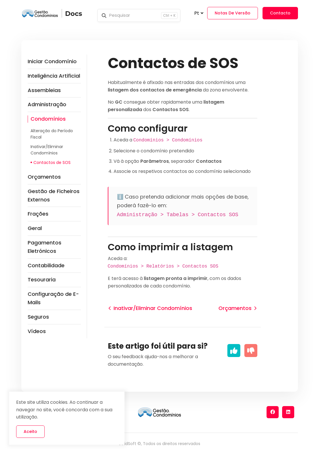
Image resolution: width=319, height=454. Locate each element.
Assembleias (44, 90)
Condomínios (48, 118)
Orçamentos (44, 176)
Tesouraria (42, 279)
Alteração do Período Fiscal (52, 134)
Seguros (38, 316)
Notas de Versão (232, 13)
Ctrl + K (169, 15)
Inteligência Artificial (54, 75)
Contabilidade (46, 265)
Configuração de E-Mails (53, 298)
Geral (35, 228)
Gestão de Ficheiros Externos (54, 195)
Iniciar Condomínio (52, 61)
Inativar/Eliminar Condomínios (47, 150)
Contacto (280, 13)
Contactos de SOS (52, 162)
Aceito (30, 431)
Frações (38, 213)
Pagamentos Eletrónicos (44, 247)
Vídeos (37, 331)
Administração (47, 104)
